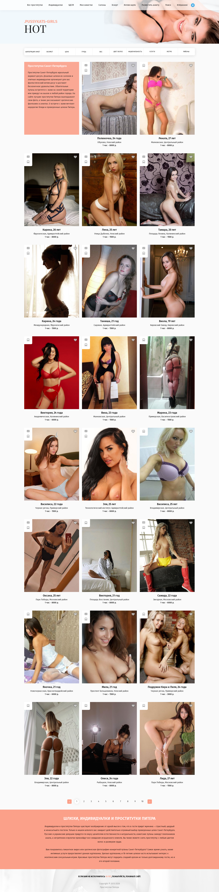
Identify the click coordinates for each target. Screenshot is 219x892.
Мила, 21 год (109, 687)
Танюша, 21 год (109, 321)
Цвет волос (118, 52)
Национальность (135, 52)
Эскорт (115, 5)
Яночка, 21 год (51, 687)
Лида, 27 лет (167, 778)
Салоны (102, 5)
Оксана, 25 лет (51, 595)
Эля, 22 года (51, 778)
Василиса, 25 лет (167, 504)
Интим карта (130, 5)
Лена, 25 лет (109, 229)
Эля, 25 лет (109, 504)
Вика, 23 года (109, 412)
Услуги (152, 52)
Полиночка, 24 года (109, 138)
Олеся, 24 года (109, 778)
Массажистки (86, 5)
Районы (186, 52)
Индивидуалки (56, 5)
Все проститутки (35, 5)
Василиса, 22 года (52, 504)
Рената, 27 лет (167, 138)
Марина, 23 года (167, 412)
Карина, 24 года (51, 321)
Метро (169, 52)
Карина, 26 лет (52, 229)
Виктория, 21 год (109, 595)
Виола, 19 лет (167, 321)
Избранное (182, 5)
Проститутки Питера (109, 887)
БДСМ (71, 5)
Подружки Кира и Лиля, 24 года (167, 687)
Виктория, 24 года (52, 412)
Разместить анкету (150, 5)
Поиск (168, 5)
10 (142, 801)
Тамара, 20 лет (167, 229)
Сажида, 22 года (167, 595)
